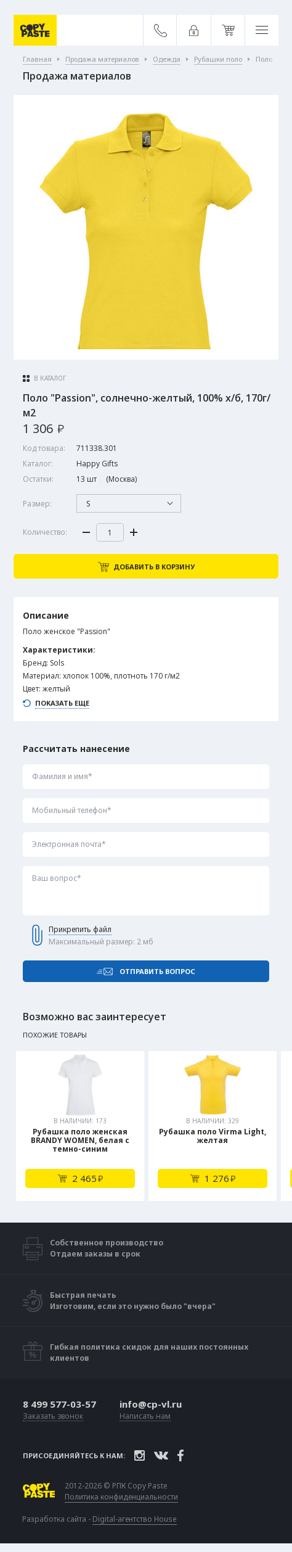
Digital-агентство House (134, 1519)
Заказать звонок (53, 1416)
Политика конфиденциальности (121, 1497)
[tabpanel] (80, 1126)
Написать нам (145, 1416)
